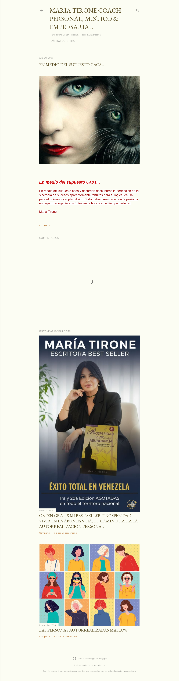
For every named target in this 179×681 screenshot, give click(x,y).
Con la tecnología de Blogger (89, 659)
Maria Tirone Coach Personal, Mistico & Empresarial (85, 18)
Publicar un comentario (65, 533)
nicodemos (99, 665)
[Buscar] (138, 9)
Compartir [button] (44, 225)
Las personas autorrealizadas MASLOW (83, 630)
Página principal (63, 41)
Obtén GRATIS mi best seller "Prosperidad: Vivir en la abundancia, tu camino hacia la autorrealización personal (88, 521)
